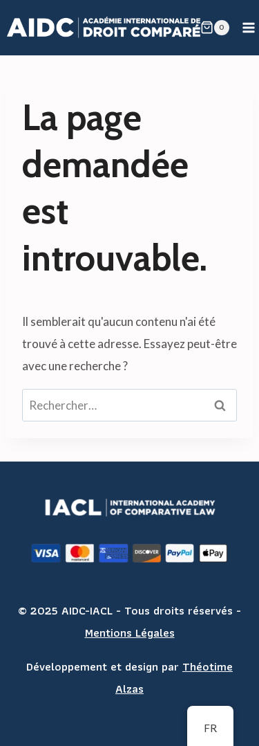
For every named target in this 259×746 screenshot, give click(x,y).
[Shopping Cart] (214, 27)
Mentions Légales (130, 632)
